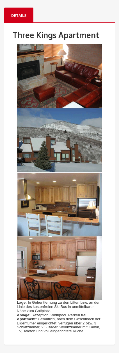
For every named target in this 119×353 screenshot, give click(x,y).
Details (18, 15)
